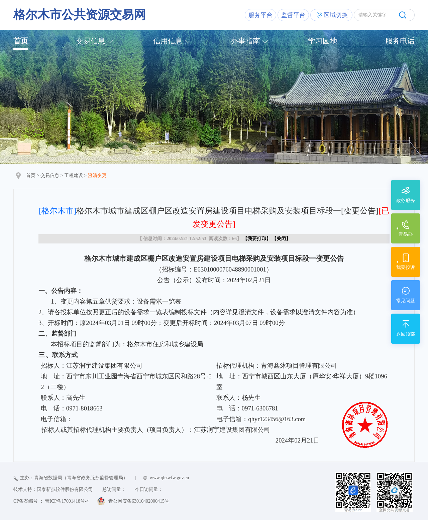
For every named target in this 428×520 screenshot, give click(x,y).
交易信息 (90, 41)
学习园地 (322, 41)
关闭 (281, 238)
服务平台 (260, 15)
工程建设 (73, 175)
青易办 (406, 233)
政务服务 (405, 200)
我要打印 (256, 238)
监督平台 (293, 15)
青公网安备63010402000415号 (138, 501)
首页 (20, 41)
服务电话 (400, 41)
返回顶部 (405, 334)
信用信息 (168, 41)
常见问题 (405, 300)
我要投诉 (405, 267)
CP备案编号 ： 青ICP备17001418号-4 (51, 501)
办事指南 (245, 41)
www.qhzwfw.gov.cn (169, 477)
